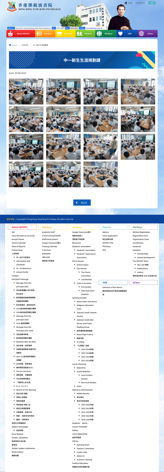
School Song (17, 250)
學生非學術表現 (83, 401)
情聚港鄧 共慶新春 (24, 375)
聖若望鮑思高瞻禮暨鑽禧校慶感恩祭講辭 (25, 299)
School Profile (22, 272)
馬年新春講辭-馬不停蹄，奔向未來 (26, 292)
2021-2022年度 (87, 412)
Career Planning (79, 364)
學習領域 (19, 430)
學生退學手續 (107, 239)
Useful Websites (83, 371)
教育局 (14, 444)
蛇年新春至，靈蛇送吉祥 (25, 305)
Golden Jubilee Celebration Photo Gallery (23, 450)
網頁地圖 (10, 219)
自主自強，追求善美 (24, 345)
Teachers (44, 34)
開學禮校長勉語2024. (24, 367)
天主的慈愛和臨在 (23, 378)
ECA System (86, 287)
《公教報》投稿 (83, 345)
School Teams (83, 264)
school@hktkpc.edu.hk (94, 28)
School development (146, 257)
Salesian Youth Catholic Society (87, 314)
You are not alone (23, 371)
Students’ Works (79, 423)
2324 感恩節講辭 (22, 323)
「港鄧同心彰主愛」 (24, 382)
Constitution (86, 279)
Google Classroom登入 (51, 243)
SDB (124, 34)
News (79, 386)
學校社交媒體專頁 (19, 423)
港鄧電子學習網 (48, 260)
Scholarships (142, 253)
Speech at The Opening (26, 389)
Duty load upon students (87, 292)
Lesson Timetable (79, 426)
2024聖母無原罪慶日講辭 (26, 312)
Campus (15, 275)
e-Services (46, 250)
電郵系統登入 (77, 235)
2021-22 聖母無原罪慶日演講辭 (26, 358)
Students (64, 34)
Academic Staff (48, 232)
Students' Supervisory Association (86, 256)
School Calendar (19, 243)
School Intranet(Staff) (51, 235)
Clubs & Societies (84, 283)
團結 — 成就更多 (22, 419)
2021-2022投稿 (87, 360)
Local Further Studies (87, 377)
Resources (76, 243)
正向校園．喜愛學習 (24, 363)
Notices (105, 232)
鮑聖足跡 (80, 338)
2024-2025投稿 (87, 349)
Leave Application (79, 434)
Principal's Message (20, 279)
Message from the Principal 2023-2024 (24, 329)
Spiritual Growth (79, 297)
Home (14, 45)
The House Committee (86, 274)
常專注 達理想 (21, 397)
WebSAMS (46, 253)
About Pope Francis (85, 334)
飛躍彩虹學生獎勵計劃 (81, 466)
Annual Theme (18, 239)
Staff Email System (50, 239)
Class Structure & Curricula (23, 235)
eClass (146, 34)
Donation (137, 250)
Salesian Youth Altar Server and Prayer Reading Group (85, 323)
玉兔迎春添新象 (22, 334)
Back (84, 202)
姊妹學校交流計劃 (19, 441)
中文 (152, 3)
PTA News (106, 246)
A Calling (80, 342)
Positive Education (80, 463)
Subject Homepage (20, 426)
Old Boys (104, 34)
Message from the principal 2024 (23, 318)
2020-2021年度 (87, 415)
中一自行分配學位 (23, 257)
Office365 (46, 257)
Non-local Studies (88, 382)
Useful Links (82, 452)
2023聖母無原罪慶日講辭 (26, 308)
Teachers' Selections (85, 448)
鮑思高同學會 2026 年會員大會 (145, 275)
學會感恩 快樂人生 (23, 404)
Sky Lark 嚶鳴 (142, 264)
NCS (104, 250)
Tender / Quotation (20, 437)
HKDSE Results (83, 393)
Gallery (75, 430)
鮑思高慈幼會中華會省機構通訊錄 (114, 293)
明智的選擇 (20, 401)
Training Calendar (49, 246)
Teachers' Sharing (84, 459)
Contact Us (140, 3)
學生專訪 (80, 397)
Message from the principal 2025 (23, 285)
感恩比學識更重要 (23, 408)
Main (130, 3)
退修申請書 (76, 437)
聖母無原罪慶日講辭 (24, 338)
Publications (142, 268)
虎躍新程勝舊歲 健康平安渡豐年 (26, 351)
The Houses (82, 268)
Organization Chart (141, 239)
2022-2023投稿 (87, 356)
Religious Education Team (85, 307)
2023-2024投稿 (87, 353)
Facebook (137, 246)
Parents (84, 34)
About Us (80, 456)
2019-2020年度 (87, 419)
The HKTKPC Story (140, 261)
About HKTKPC (18, 34)
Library (75, 441)
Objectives (81, 367)
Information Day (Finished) (23, 263)
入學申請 (15, 253)
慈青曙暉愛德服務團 (84, 330)
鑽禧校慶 (15, 455)
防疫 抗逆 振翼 (22, 393)
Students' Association (81, 246)
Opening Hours (83, 444)
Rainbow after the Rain (26, 341)
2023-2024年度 (87, 404)
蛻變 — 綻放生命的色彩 (25, 415)
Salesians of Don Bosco (112, 287)
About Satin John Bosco (87, 301)
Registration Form (140, 235)
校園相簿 (25, 45)
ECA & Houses (78, 261)
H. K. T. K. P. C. (22, 386)
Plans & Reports (18, 246)
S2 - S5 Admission (23, 268)
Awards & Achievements (82, 389)
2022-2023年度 (87, 408)
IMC (13, 232)
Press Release (17, 434)
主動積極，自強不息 (24, 412)
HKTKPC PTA (107, 243)
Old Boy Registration (141, 232)
